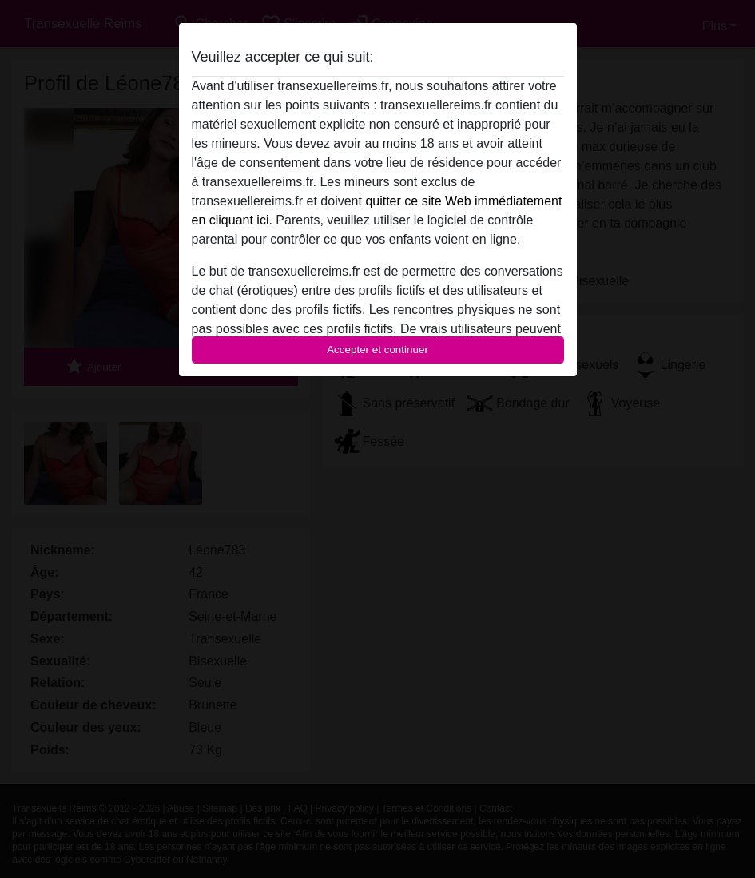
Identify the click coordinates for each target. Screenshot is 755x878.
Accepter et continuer (377, 350)
